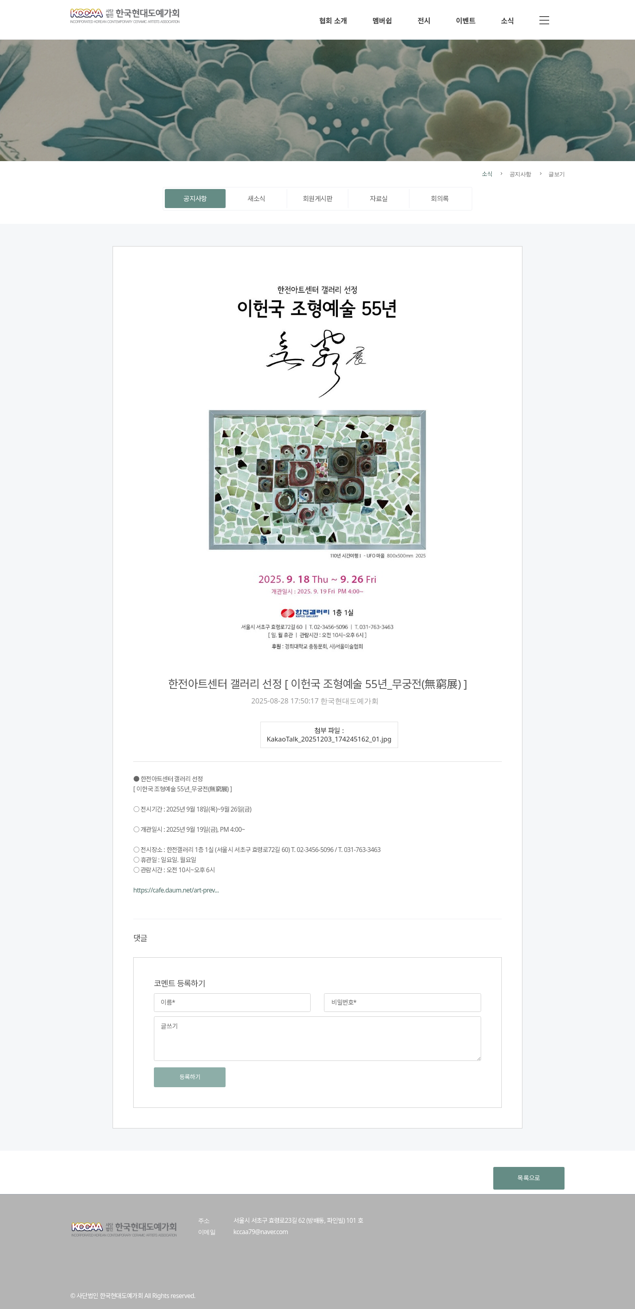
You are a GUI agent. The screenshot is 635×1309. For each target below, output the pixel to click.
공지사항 (195, 198)
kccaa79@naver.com (260, 1232)
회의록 (439, 198)
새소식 (256, 198)
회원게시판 (317, 198)
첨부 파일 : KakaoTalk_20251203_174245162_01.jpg (329, 735)
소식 (507, 21)
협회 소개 (333, 21)
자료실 (378, 198)
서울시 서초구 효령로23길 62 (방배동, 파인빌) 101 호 (298, 1220)
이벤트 (465, 21)
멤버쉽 (382, 21)
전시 (424, 21)
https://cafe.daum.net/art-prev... (176, 890)
